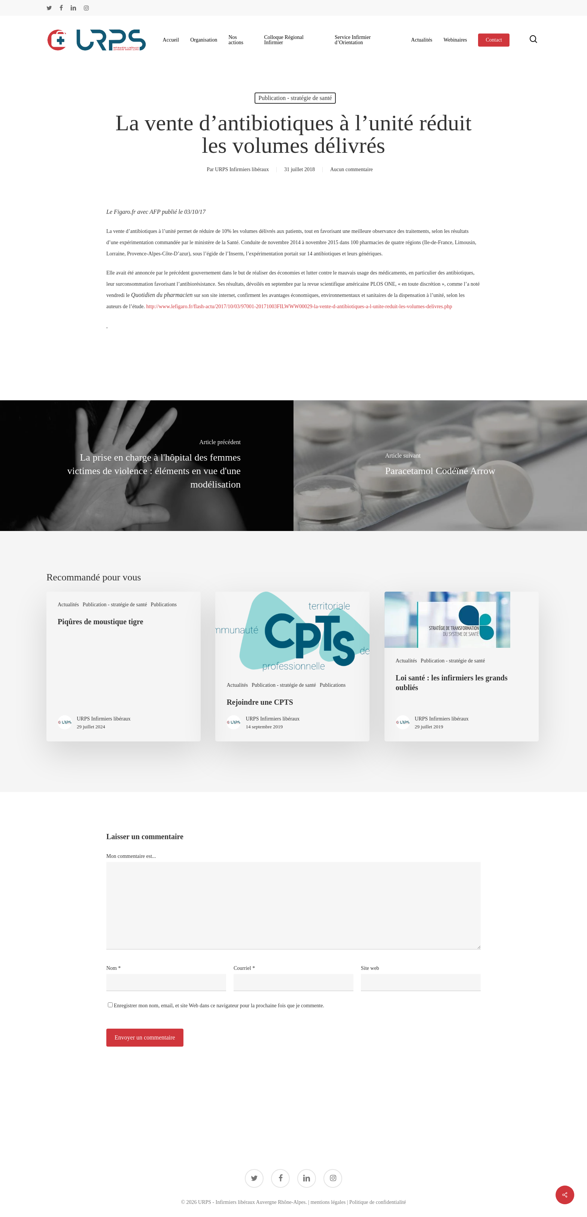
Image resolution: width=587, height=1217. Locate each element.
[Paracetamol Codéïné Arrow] (440, 465)
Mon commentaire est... (131, 856)
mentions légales (328, 1202)
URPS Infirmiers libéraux (242, 169)
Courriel (244, 968)
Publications (164, 604)
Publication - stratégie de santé (295, 98)
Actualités (68, 604)
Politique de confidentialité (377, 1202)
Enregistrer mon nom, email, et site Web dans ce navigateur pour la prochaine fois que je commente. (219, 1005)
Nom (113, 968)
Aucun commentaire (351, 169)
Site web (370, 968)
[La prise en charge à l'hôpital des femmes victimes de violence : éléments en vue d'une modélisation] (147, 465)
